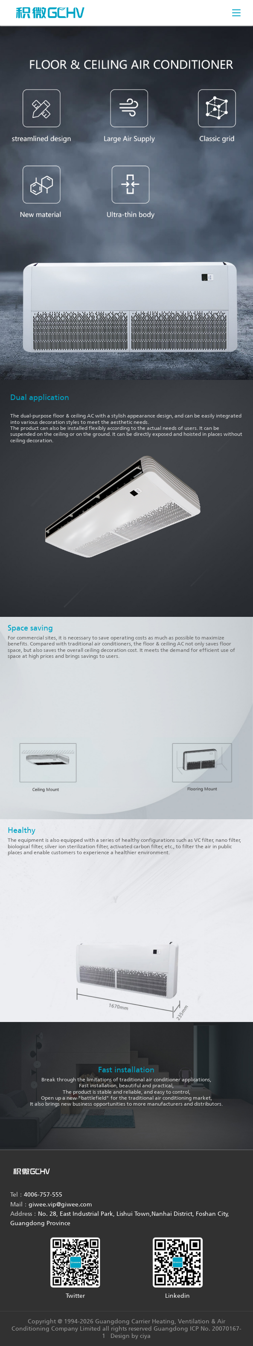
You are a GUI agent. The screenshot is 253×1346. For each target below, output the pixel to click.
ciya (145, 1336)
